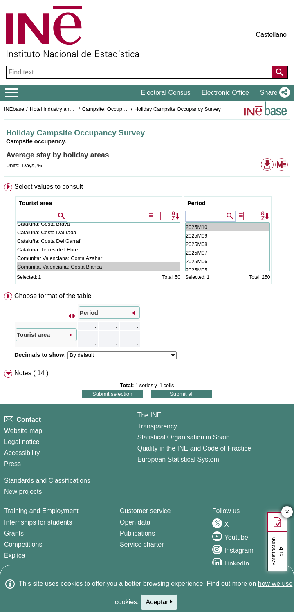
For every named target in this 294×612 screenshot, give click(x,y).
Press (12, 463)
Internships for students (38, 522)
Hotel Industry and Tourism (61, 109)
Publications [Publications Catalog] (137, 533)
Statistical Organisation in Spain (183, 437)
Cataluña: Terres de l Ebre (98, 249)
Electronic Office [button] (225, 92)
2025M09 (227, 235)
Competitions (23, 544)
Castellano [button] (271, 34)
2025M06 (227, 261)
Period (196, 203)
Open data (135, 522)
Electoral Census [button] (166, 92)
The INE (149, 415)
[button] (273, 92)
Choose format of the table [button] (53, 295)
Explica (14, 555)
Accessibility (22, 452)
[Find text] (140, 72)
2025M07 (227, 253)
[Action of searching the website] (280, 72)
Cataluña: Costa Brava (98, 224)
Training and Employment (41, 510)
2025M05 (227, 270)
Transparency (157, 426)
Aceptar (159, 601)
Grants (14, 533)
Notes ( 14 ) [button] (31, 373)
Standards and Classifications (47, 480)
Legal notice (21, 441)
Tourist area (35, 203)
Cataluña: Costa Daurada (98, 232)
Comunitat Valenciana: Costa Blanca (98, 266)
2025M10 (227, 227)
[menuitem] (147, 235)
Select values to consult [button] (48, 186)
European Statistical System (178, 459)
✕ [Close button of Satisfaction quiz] (287, 512)
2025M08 (227, 244)
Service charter (142, 544)
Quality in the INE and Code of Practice (194, 448)
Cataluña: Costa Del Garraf (98, 241)
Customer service (145, 510)
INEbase (14, 109)
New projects (23, 491)
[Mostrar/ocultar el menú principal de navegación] (11, 92)
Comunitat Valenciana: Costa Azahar (98, 258)
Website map (23, 430)
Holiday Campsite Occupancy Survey (178, 109)
